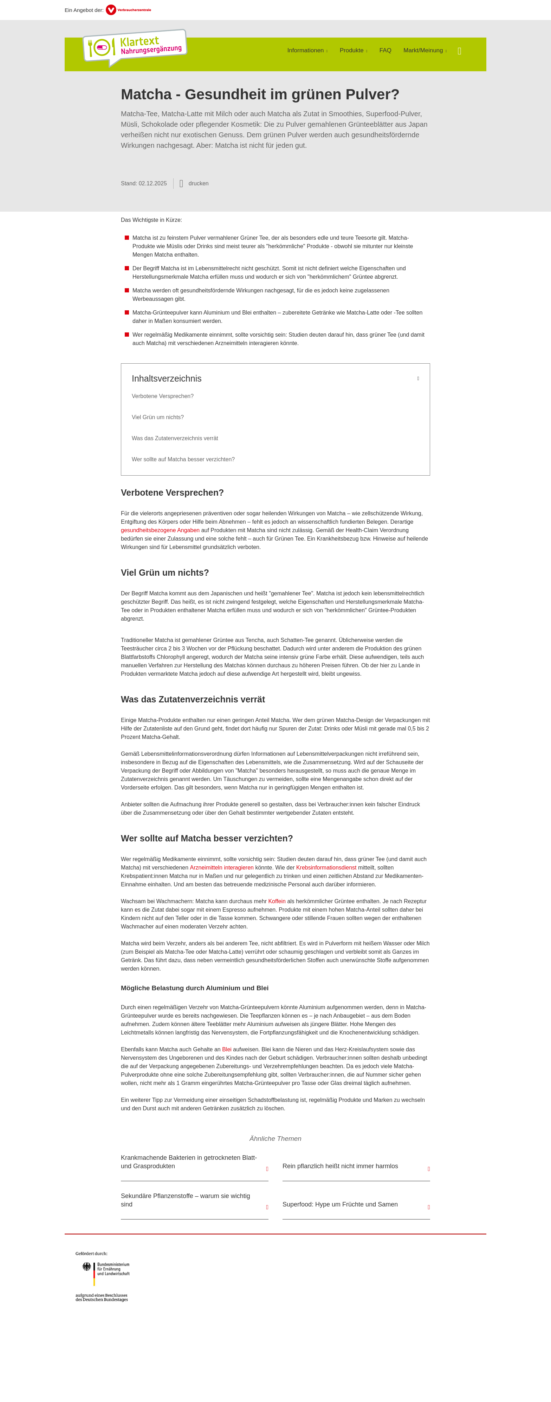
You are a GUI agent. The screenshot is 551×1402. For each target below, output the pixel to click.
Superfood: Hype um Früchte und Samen (340, 1204)
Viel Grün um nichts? (158, 417)
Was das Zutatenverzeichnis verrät (175, 438)
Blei (227, 1049)
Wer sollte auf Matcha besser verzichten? (183, 459)
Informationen (305, 50)
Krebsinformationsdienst (326, 868)
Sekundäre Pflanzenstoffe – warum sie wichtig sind (185, 1200)
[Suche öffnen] (459, 51)
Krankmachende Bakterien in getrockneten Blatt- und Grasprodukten (189, 1162)
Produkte (352, 50)
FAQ (385, 50)
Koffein (277, 901)
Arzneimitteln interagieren (222, 868)
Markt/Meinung (423, 50)
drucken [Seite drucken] (199, 183)
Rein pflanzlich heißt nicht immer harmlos (340, 1166)
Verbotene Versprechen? (163, 396)
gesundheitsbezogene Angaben (160, 530)
